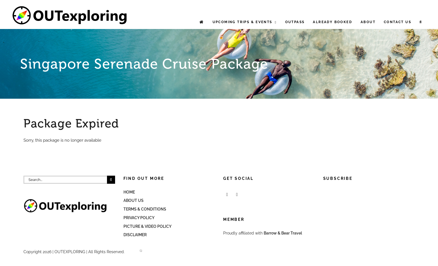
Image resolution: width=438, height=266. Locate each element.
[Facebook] (227, 194)
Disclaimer (135, 235)
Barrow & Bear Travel (283, 233)
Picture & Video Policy (147, 226)
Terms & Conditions (144, 209)
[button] (420, 22)
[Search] (111, 180)
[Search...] (65, 180)
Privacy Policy (138, 218)
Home (129, 192)
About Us (133, 200)
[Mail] (237, 194)
